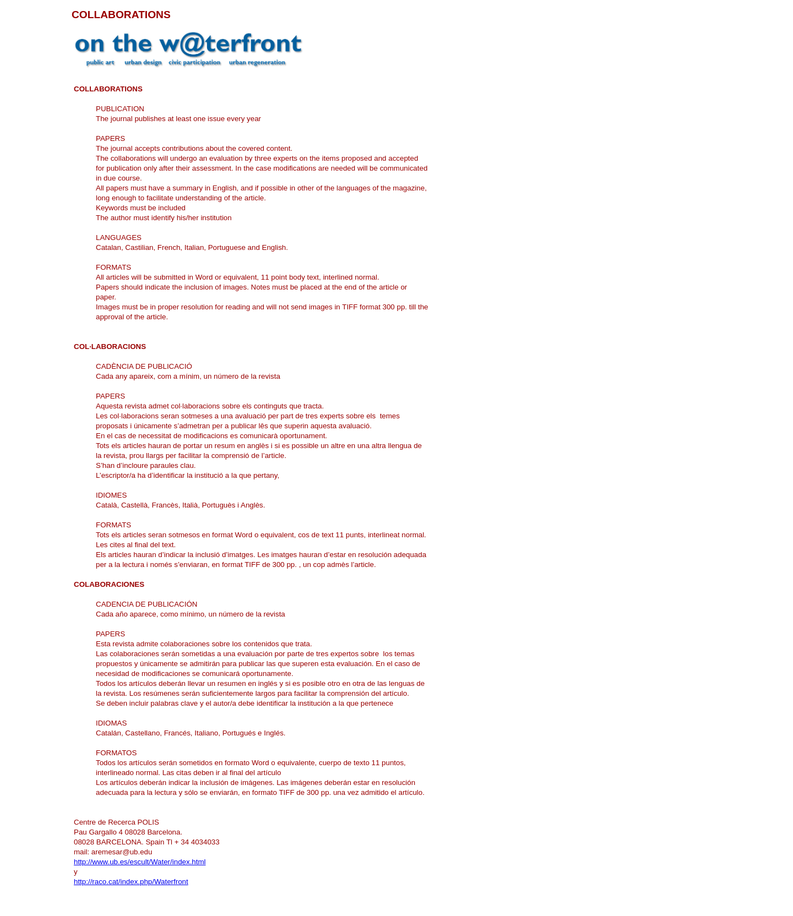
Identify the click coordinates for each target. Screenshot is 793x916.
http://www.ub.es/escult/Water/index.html (140, 862)
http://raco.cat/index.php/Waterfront (131, 881)
